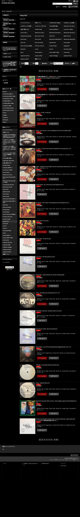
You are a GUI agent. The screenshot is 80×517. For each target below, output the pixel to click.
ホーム (5, 463)
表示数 (22, 63)
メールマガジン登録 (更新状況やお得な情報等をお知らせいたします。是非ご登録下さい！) (9, 64)
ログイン (58, 6)
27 (54, 70)
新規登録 (65, 6)
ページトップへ (75, 455)
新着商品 (5, 42)
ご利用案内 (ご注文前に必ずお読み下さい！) (9, 70)
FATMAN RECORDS (8, 3)
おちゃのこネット (74, 458)
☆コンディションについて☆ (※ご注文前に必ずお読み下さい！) (9, 49)
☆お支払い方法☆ (7, 57)
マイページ (63, 463)
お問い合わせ (63, 465)
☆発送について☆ (7, 53)
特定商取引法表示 (45, 463)
